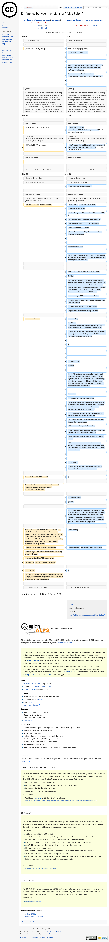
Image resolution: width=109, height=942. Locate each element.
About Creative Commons (37, 937)
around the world (33, 660)
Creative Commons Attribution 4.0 (54, 932)
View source (68, 8)
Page (21, 8)
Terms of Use (47, 934)
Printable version (7, 57)
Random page (6, 41)
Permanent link (7, 60)
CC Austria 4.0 (28, 689)
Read (60, 8)
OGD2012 (24, 761)
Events (71, 605)
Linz (29, 702)
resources (50, 675)
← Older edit (42, 28)
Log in (106, 2)
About (4, 23)
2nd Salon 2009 (29, 914)
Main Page (5, 34)
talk (45, 23)
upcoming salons (69, 672)
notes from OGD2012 (66, 643)
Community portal (7, 37)
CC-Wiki (40, 917)
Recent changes (7, 39)
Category (25, 922)
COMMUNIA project (32, 901)
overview (36, 798)
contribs (51, 23)
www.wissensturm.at (30, 705)
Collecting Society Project (42, 686)
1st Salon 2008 (28, 917)
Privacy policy (24, 937)
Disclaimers (49, 937)
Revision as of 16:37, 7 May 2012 (37, 20)
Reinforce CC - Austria (31, 684)
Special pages (6, 55)
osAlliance (27, 720)
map (39, 699)
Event (32, 922)
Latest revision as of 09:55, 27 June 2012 (83, 20)
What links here (7, 50)
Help (3, 44)
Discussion (28, 8)
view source (55, 20)
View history (78, 8)
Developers (5, 27)
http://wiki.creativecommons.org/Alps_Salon (86, 615)
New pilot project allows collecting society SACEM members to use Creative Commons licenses (60, 801)
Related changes (7, 53)
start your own (30, 675)
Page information (7, 62)
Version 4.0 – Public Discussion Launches (40, 869)
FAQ (3, 25)
